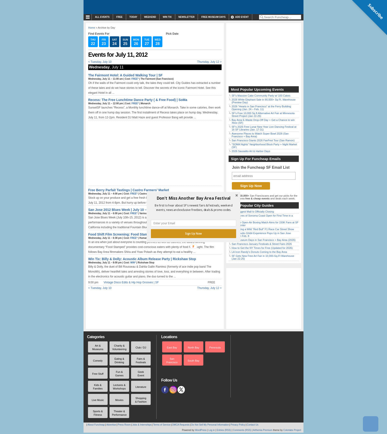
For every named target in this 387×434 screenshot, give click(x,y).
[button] (193, 198)
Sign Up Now (193, 234)
